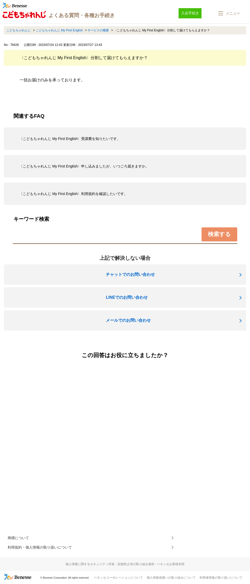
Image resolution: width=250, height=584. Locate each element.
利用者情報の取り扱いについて (220, 579)
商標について (20, 538)
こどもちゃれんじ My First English (59, 30)
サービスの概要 (98, 30)
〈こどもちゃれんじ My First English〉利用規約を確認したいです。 (73, 194)
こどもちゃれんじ (18, 30)
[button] (228, 13)
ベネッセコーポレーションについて (118, 579)
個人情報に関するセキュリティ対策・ (125, 565)
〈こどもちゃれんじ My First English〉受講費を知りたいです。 (69, 139)
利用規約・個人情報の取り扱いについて (44, 548)
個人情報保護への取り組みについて (171, 579)
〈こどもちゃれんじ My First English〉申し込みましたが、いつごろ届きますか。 (84, 166)
